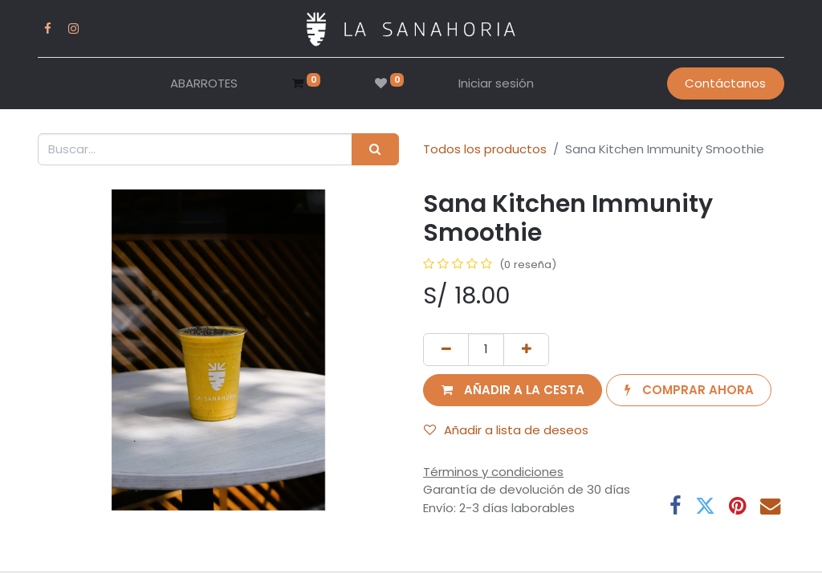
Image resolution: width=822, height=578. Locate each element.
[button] (512, 390)
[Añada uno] (526, 349)
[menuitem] (204, 84)
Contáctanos (725, 83)
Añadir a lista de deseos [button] (506, 429)
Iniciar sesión (496, 83)
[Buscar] (375, 149)
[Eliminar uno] (446, 349)
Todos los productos (485, 148)
